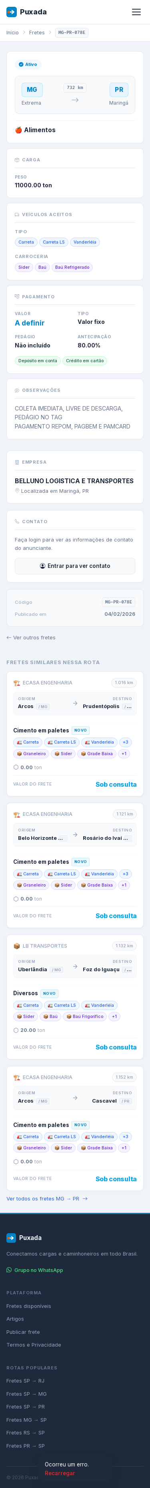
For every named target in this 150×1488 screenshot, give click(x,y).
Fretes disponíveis (28, 1306)
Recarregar (60, 1473)
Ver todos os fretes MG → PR (47, 1198)
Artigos (15, 1319)
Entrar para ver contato (75, 566)
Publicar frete (23, 1332)
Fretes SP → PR (25, 1407)
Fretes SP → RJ (25, 1381)
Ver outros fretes (31, 637)
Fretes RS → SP (25, 1433)
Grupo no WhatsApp (34, 1270)
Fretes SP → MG (26, 1394)
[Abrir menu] (136, 12)
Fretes (37, 33)
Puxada (26, 12)
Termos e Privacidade (33, 1345)
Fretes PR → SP (25, 1446)
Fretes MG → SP (26, 1420)
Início (12, 33)
